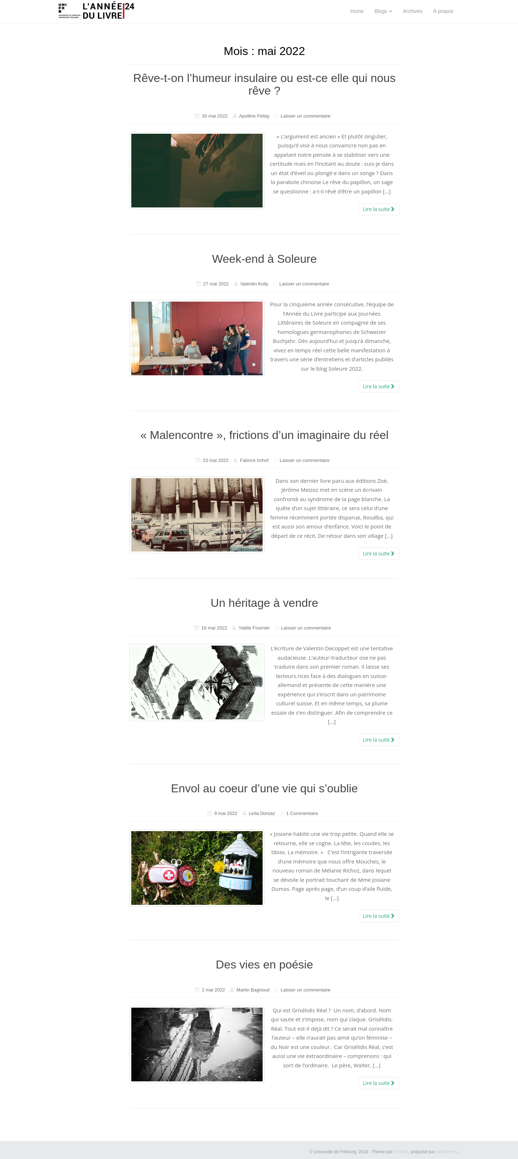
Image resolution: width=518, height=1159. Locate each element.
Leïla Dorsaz (262, 813)
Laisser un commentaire (306, 116)
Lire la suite (379, 209)
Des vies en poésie (264, 964)
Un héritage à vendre (264, 602)
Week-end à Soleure (264, 258)
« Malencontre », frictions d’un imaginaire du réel (264, 435)
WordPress (447, 1151)
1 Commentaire (302, 813)
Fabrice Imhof (254, 460)
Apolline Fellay (254, 116)
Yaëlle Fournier (254, 628)
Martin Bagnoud (252, 990)
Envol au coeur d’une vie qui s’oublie (264, 788)
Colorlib (401, 1151)
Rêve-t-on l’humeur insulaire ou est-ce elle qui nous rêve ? (264, 84)
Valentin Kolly (254, 284)
